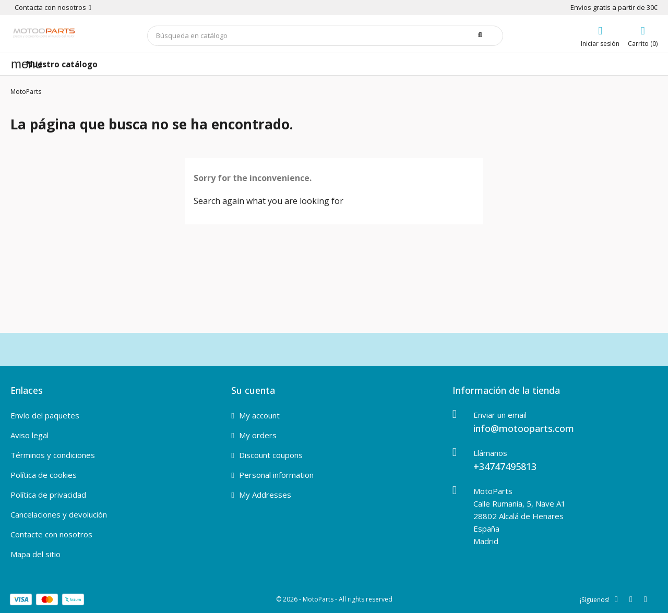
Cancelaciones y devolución (58, 514)
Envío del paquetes (44, 415)
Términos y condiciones (52, 455)
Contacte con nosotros (51, 534)
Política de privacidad (48, 494)
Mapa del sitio (35, 554)
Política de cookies (43, 475)
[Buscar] (325, 36)
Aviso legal (29, 435)
